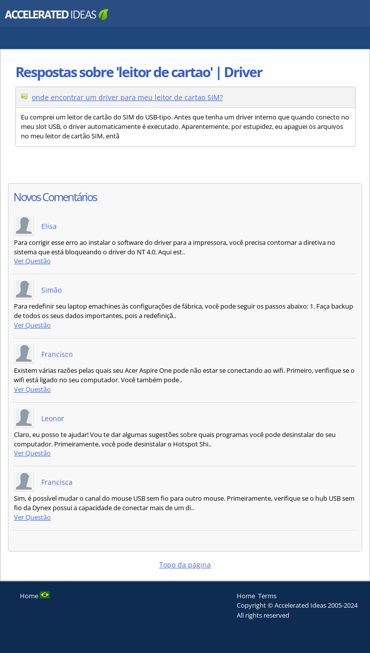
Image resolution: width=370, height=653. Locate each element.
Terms (267, 595)
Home (246, 595)
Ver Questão (32, 261)
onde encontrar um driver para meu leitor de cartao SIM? (127, 97)
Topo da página (185, 564)
